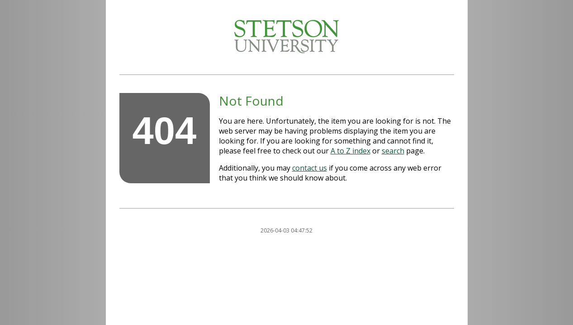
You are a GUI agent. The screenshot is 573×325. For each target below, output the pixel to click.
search (393, 151)
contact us (309, 168)
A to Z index (350, 151)
